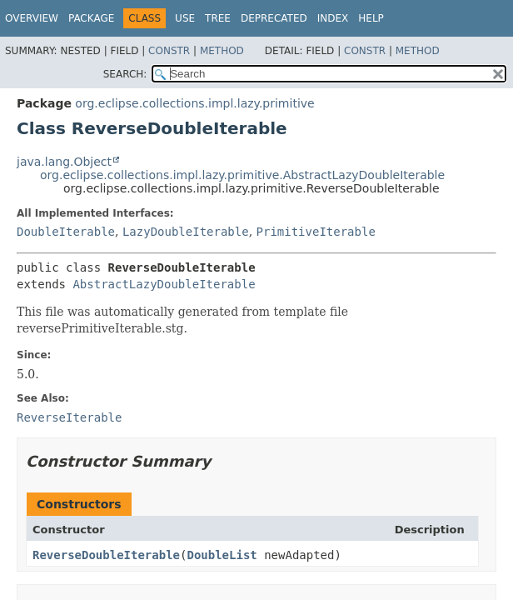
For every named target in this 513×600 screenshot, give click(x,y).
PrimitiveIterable (316, 231)
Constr (169, 51)
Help (371, 18)
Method (222, 51)
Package (91, 18)
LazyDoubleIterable (185, 231)
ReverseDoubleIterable (106, 555)
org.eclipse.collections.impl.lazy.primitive (194, 103)
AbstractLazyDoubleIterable (163, 284)
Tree (218, 18)
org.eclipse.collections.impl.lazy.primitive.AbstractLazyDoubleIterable (242, 175)
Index (333, 18)
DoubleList (221, 555)
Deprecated (274, 18)
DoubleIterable (66, 231)
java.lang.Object (64, 161)
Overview (31, 18)
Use (185, 18)
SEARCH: (125, 74)
